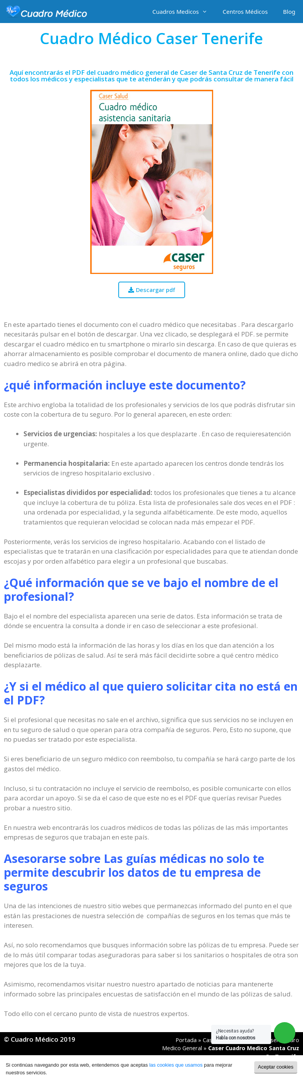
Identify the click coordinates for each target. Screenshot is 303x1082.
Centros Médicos (245, 11)
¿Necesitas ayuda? (235, 1034)
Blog (289, 11)
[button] (151, 290)
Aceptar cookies (276, 1067)
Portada (186, 1040)
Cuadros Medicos (183, 11)
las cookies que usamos (176, 1065)
